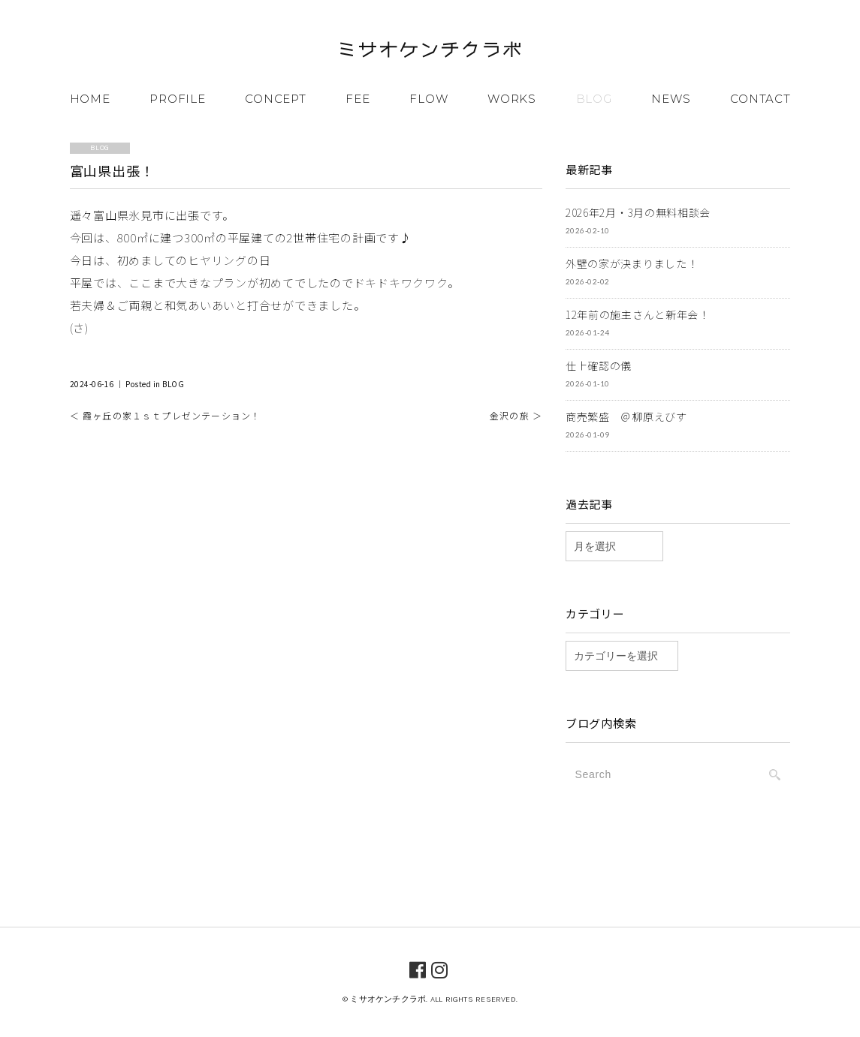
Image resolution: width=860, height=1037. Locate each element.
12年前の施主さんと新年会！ (638, 313)
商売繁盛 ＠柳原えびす (626, 415)
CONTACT (760, 98)
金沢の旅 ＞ (516, 414)
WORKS (511, 98)
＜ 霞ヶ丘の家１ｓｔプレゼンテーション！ (165, 414)
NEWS (670, 98)
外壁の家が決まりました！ (632, 262)
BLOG (594, 98)
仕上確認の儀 (599, 364)
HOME (90, 98)
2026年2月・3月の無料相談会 (638, 211)
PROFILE (177, 98)
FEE (358, 98)
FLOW (428, 98)
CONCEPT (275, 98)
